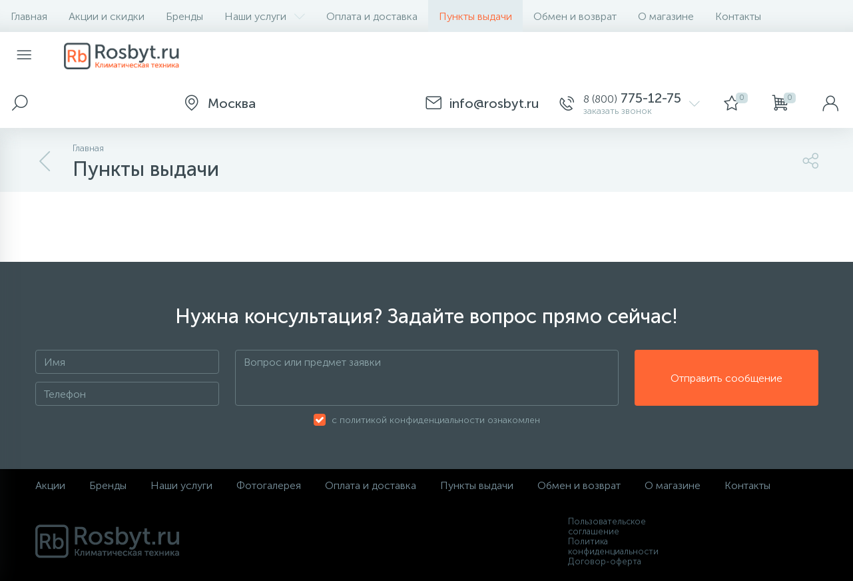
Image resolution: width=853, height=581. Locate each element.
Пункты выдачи (475, 16)
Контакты (738, 16)
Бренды (184, 16)
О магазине (666, 16)
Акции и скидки (106, 16)
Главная (29, 16)
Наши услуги (264, 16)
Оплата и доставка (372, 16)
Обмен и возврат (575, 16)
